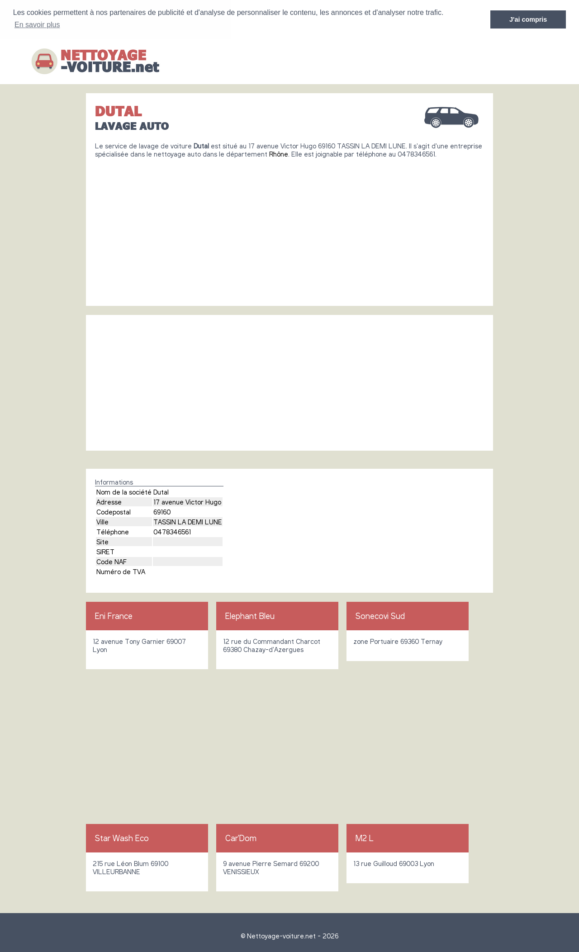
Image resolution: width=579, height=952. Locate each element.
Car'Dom (240, 838)
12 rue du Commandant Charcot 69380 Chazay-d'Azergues (271, 645)
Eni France (114, 616)
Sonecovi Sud (380, 616)
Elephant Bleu (250, 616)
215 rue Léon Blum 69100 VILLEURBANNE (130, 867)
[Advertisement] (289, 228)
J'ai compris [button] (528, 19)
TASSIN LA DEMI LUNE (187, 522)
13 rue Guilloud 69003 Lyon (393, 863)
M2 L (365, 838)
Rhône (278, 154)
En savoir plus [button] (37, 25)
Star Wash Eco (122, 838)
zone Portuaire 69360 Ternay (397, 641)
